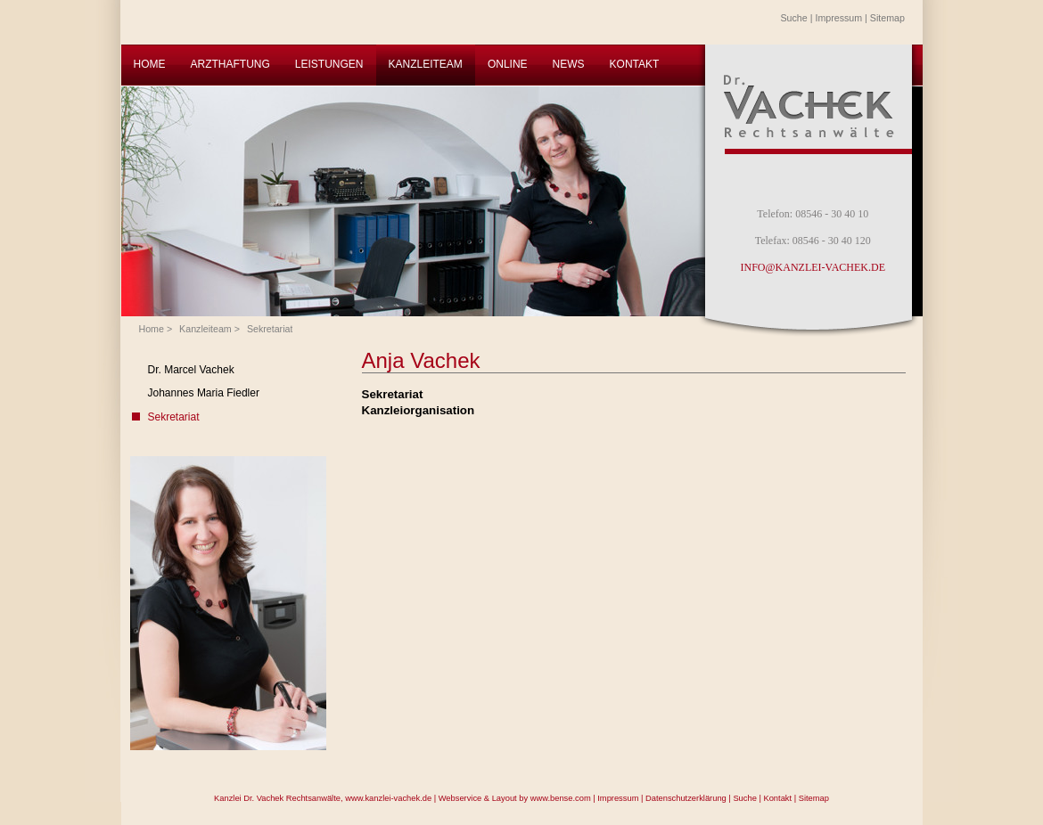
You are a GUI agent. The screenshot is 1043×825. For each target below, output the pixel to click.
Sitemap (887, 17)
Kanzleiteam (205, 328)
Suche (794, 17)
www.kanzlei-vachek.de (388, 798)
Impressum (838, 17)
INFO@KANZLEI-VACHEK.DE (813, 267)
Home (151, 328)
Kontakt (777, 798)
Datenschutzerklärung (686, 798)
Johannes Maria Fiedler (203, 393)
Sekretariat (270, 328)
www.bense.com (560, 798)
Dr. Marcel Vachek (191, 369)
